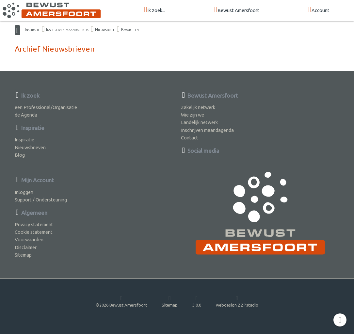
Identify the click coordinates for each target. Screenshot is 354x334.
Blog (20, 155)
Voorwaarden (29, 239)
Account (319, 10)
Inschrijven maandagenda (67, 29)
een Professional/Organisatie (46, 107)
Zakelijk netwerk (198, 107)
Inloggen (24, 192)
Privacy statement (34, 224)
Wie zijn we (192, 115)
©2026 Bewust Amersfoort (121, 301)
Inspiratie (32, 29)
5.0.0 (196, 301)
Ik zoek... (155, 10)
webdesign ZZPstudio (237, 301)
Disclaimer (26, 247)
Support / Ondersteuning (41, 199)
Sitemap (23, 255)
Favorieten (130, 29)
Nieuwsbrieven (30, 147)
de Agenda (26, 115)
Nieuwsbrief (105, 29)
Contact (189, 137)
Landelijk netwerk (199, 122)
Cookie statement (34, 232)
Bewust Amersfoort (236, 10)
